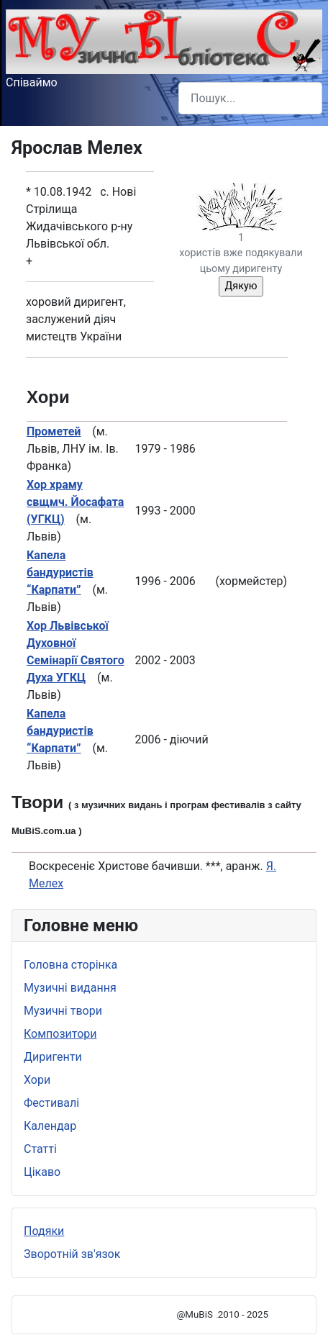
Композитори (60, 1034)
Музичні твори (63, 1011)
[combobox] (250, 98)
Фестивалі (51, 1103)
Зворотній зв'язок (72, 1254)
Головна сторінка (70, 965)
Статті (40, 1149)
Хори (37, 1080)
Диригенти (53, 1057)
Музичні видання (70, 988)
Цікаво (42, 1172)
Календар (50, 1126)
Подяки (44, 1231)
